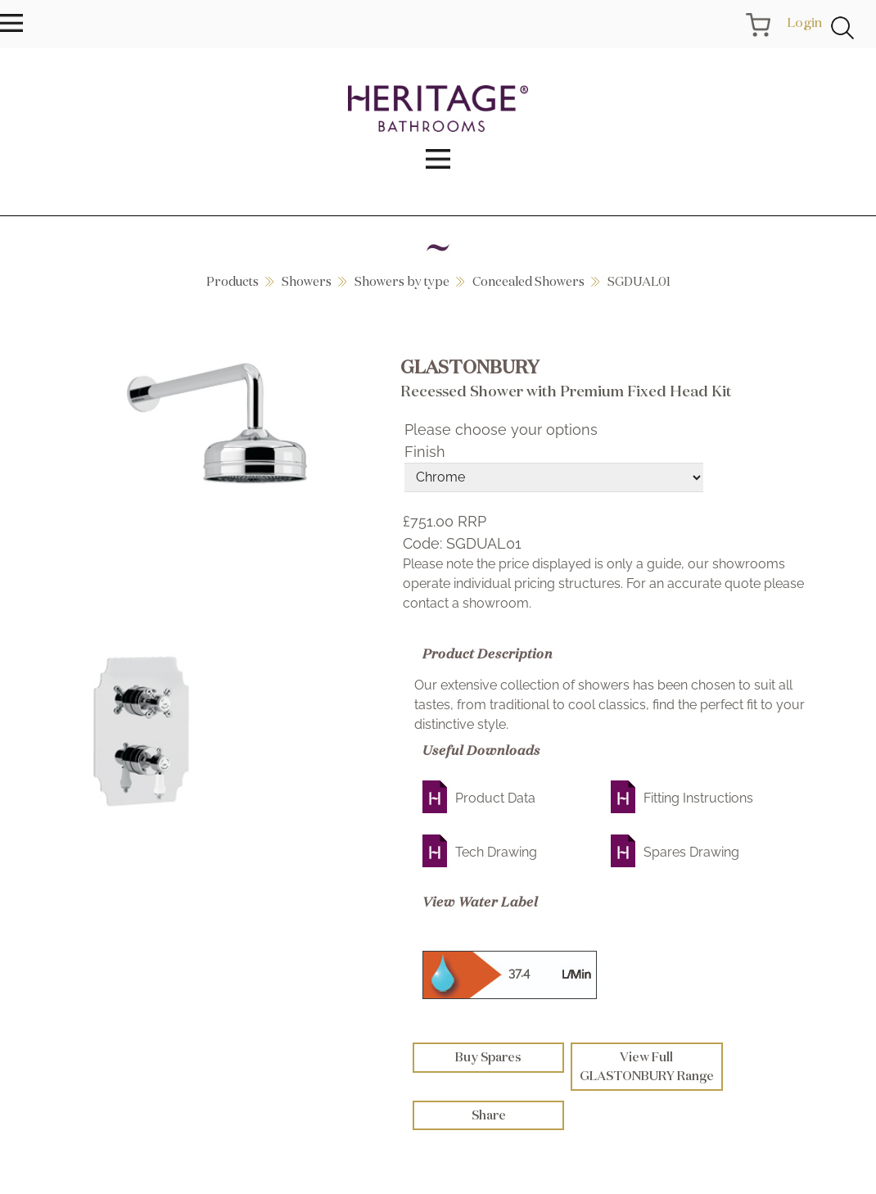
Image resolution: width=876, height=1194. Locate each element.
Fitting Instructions (698, 798)
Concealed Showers (528, 281)
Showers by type (401, 281)
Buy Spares (488, 1057)
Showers (307, 281)
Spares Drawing (691, 852)
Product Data (495, 798)
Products (232, 281)
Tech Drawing (496, 852)
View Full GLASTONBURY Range (647, 1066)
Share (489, 1115)
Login (804, 22)
